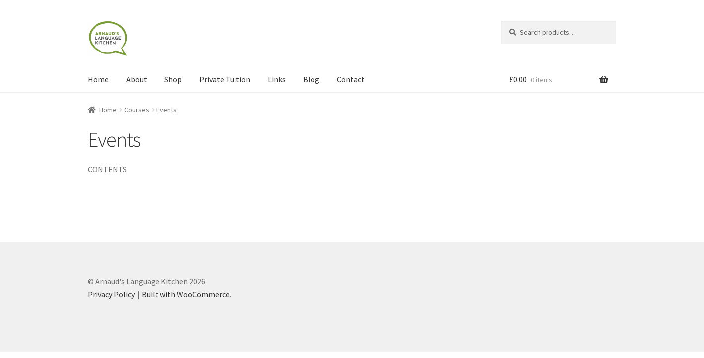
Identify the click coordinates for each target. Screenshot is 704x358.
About (136, 79)
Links (277, 79)
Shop (173, 79)
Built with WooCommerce (186, 294)
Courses (136, 109)
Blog (311, 79)
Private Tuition (224, 79)
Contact (351, 79)
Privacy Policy (111, 294)
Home (98, 79)
